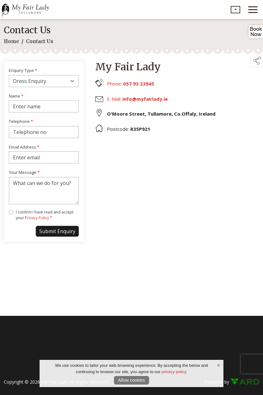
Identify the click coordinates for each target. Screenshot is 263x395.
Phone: (130, 83)
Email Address (24, 147)
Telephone (21, 121)
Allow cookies (131, 380)
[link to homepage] (27, 9)
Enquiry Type (23, 70)
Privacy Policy (37, 217)
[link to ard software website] (244, 382)
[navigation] (253, 9)
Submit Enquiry (57, 231)
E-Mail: (137, 99)
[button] (235, 9)
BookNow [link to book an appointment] (256, 31)
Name (16, 96)
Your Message (24, 172)
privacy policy (174, 371)
